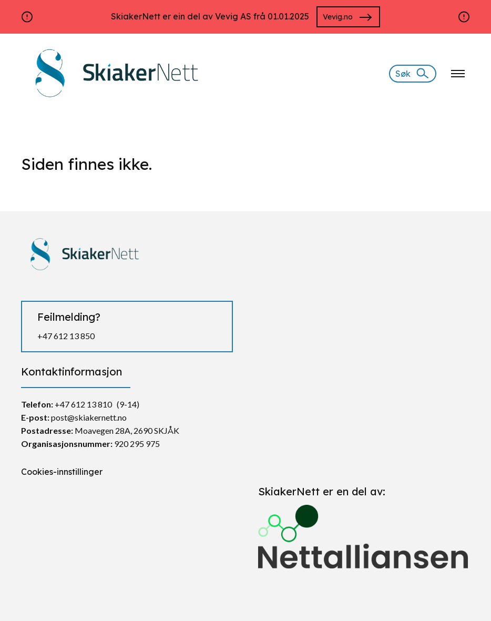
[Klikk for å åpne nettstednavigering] (458, 74)
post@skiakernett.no (89, 417)
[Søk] (412, 74)
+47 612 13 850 (66, 336)
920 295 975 (137, 444)
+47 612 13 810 (83, 404)
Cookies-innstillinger (62, 471)
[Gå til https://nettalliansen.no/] (364, 532)
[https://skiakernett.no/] (113, 72)
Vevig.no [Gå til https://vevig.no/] (338, 17)
